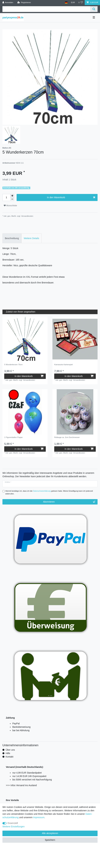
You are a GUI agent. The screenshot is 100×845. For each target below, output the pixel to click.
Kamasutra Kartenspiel (63, 365)
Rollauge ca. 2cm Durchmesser (67, 437)
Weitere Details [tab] (31, 238)
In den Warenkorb (71, 197)
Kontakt (9, 756)
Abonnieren (69, 501)
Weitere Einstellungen (13, 826)
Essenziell (13, 823)
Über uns (10, 750)
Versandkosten (27, 216)
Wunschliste (10, 205)
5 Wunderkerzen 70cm (13, 365)
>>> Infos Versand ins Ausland (21, 785)
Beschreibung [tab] (12, 238)
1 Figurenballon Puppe (13, 437)
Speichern (50, 840)
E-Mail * (8, 482)
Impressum (38, 817)
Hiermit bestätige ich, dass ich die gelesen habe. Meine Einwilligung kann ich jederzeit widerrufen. (49, 492)
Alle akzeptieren (50, 833)
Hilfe (8, 753)
